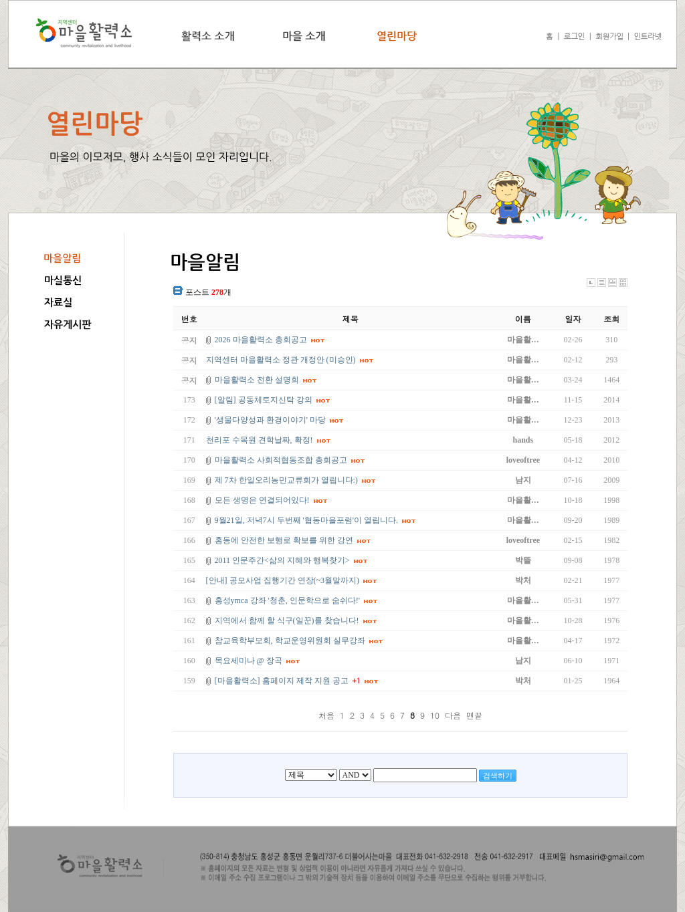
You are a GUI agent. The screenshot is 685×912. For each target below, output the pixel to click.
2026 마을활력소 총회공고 (261, 339)
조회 (611, 318)
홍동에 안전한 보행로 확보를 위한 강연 (284, 540)
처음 (326, 715)
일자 (573, 318)
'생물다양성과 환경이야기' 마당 (270, 420)
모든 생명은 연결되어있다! (262, 500)
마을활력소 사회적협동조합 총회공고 (281, 460)
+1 (357, 680)
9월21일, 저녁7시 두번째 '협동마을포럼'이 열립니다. (306, 520)
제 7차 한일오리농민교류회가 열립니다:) (286, 480)
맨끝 (474, 715)
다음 (453, 715)
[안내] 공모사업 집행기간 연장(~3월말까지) (282, 580)
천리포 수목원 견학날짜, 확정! (259, 440)
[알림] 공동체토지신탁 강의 (263, 400)
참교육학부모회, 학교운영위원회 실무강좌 (290, 640)
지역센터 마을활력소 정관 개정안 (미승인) (281, 359)
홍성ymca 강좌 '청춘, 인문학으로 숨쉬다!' (287, 600)
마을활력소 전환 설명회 (257, 379)
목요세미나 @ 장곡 (248, 660)
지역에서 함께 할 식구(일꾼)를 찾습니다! (287, 620)
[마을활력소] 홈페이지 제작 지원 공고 (282, 680)
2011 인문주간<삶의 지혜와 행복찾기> (282, 560)
